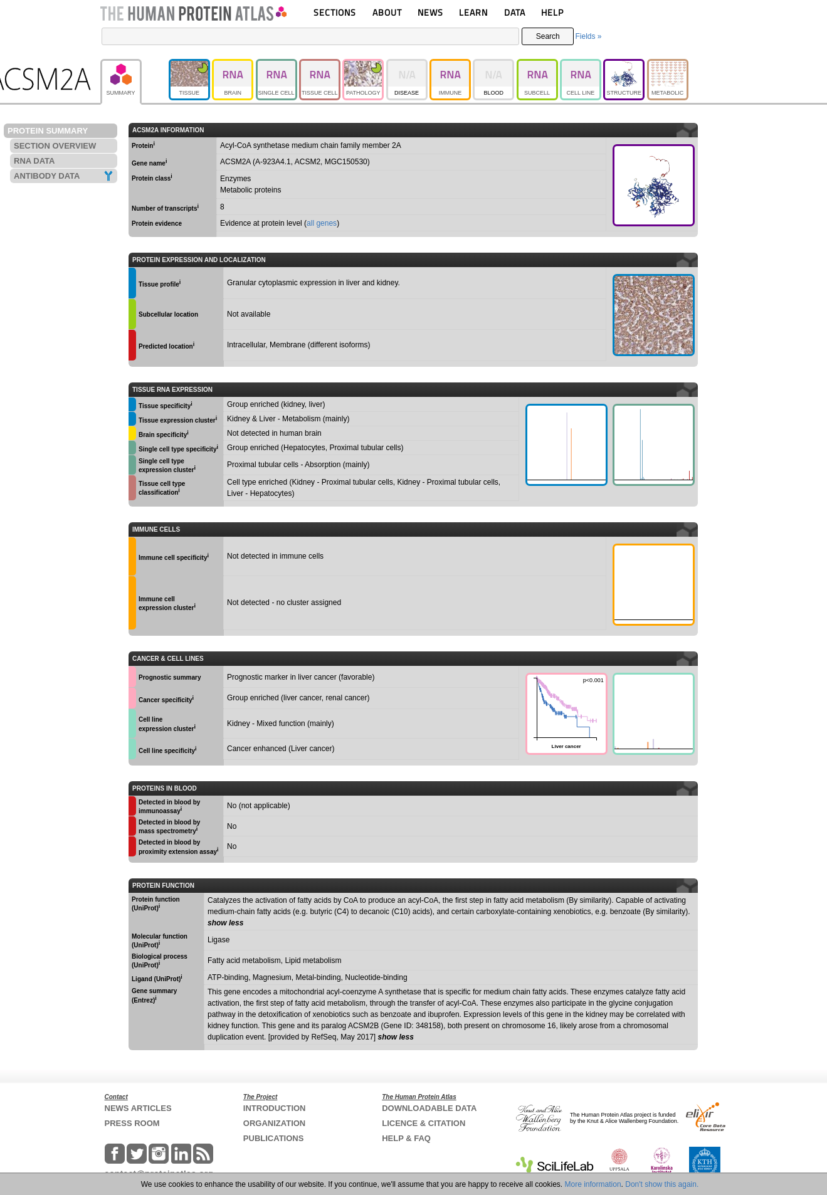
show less (225, 923)
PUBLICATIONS (273, 1138)
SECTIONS (334, 12)
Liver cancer (564, 712)
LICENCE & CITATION (423, 1123)
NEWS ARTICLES (138, 1108)
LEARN (473, 12)
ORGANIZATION (274, 1123)
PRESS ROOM (132, 1123)
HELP (552, 12)
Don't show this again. (661, 1184)
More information (593, 1184)
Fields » (588, 36)
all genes (322, 223)
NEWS (430, 12)
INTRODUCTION (274, 1108)
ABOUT (387, 12)
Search (548, 36)
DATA (514, 12)
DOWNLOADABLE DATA (429, 1108)
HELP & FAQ (406, 1138)
